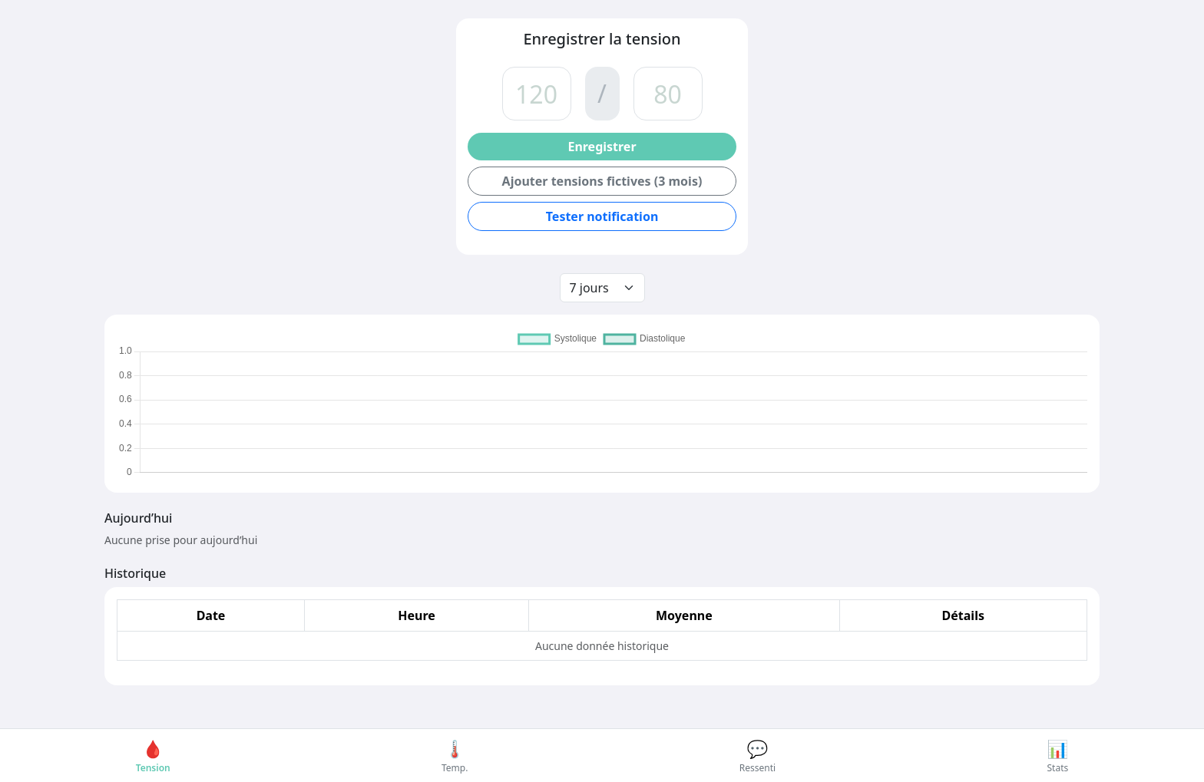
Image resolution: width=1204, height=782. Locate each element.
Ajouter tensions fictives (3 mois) (602, 181)
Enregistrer (601, 146)
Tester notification (602, 216)
